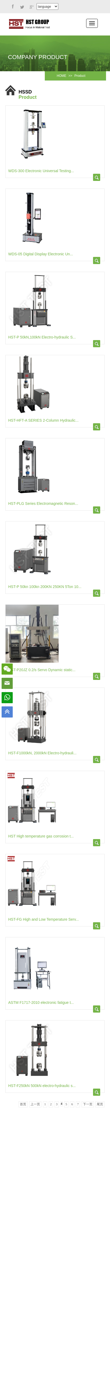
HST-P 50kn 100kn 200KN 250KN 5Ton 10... (44, 587)
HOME (61, 76)
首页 (23, 1104)
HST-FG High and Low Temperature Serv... (43, 919)
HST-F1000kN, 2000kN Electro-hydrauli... (42, 753)
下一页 (88, 1104)
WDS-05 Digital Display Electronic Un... (40, 254)
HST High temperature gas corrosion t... (41, 836)
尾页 (100, 1104)
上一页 (35, 1104)
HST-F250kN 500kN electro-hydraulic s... (42, 1086)
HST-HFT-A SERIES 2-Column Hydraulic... (43, 420)
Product (79, 76)
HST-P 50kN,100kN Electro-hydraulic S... (42, 337)
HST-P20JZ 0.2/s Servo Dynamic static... (42, 670)
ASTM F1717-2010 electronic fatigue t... (41, 1002)
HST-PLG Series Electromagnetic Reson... (43, 503)
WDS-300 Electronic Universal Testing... (41, 171)
